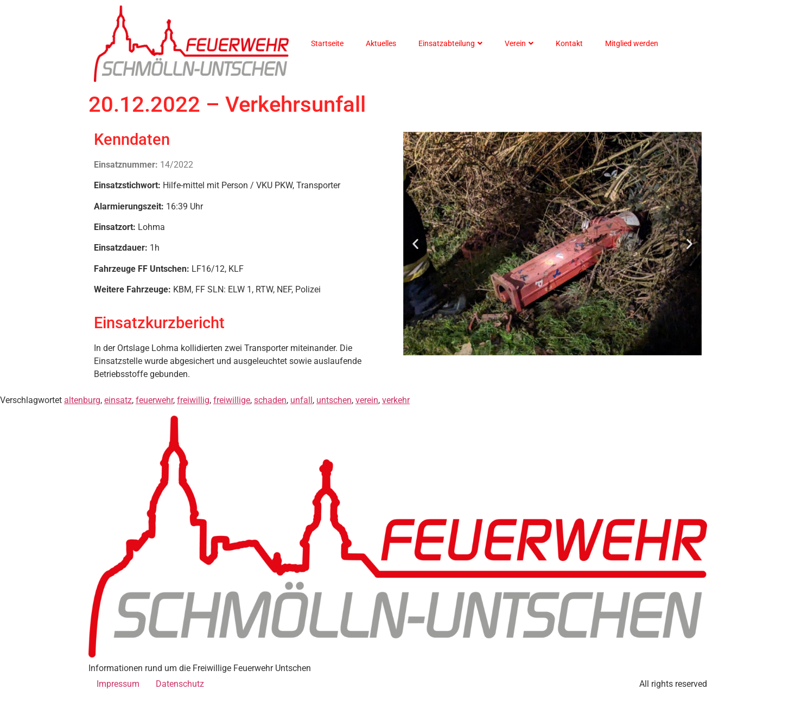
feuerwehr (154, 400)
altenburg (82, 400)
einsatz (118, 400)
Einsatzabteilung (450, 43)
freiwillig (193, 400)
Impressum (118, 684)
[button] (415, 244)
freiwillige (231, 400)
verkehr (396, 400)
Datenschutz (180, 684)
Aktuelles (381, 43)
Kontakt (569, 43)
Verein (519, 43)
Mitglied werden (631, 43)
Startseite (327, 43)
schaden (270, 400)
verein (366, 400)
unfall (301, 400)
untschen (334, 400)
